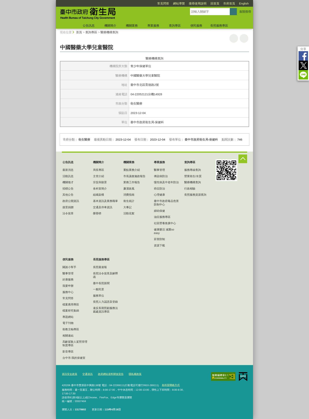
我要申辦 (68, 285)
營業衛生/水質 (193, 176)
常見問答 (163, 3)
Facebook (303, 56)
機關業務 (132, 25)
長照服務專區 (219, 25)
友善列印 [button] (233, 38)
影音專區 (68, 351)
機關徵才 (68, 182)
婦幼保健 (159, 210)
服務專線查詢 (192, 169)
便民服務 (196, 25)
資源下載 (159, 245)
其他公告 (68, 194)
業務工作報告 (131, 182)
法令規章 (68, 213)
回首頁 (214, 3)
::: (54, 1)
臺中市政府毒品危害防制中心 (166, 202)
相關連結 (68, 335)
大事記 (127, 207)
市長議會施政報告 (134, 176)
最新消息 (68, 169)
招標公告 (68, 188)
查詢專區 (175, 25)
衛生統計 (128, 201)
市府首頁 (229, 3)
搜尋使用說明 (198, 3)
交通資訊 (87, 374)
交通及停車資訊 (102, 207)
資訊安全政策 (69, 374)
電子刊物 (68, 323)
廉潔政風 (128, 188)
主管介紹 (98, 176)
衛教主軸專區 (70, 329)
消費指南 (128, 194)
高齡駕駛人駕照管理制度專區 (74, 343)
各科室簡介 (100, 188)
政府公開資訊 (70, 201)
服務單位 (98, 295)
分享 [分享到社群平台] (303, 48)
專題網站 (68, 316)
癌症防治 (159, 188)
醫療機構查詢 (109, 32)
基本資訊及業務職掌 (105, 201)
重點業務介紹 (131, 169)
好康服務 (68, 279)
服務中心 (68, 292)
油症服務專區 (162, 216)
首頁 (79, 32)
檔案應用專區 (70, 304)
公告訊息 (89, 25)
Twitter (303, 65)
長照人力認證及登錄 (105, 301)
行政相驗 (189, 188)
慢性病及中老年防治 (166, 182)
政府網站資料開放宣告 (111, 374)
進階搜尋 (245, 11)
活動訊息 (68, 176)
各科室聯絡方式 (171, 385)
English (244, 3)
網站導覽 (179, 3)
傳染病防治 (161, 176)
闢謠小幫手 (69, 267)
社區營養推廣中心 (165, 223)
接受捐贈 (68, 207)
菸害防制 (159, 239)
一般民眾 (98, 289)
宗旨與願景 (100, 182)
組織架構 (98, 194)
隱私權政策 (135, 374)
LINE (303, 75)
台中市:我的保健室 (73, 357)
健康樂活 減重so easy (164, 231)
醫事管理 (159, 169)
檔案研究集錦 (70, 310)
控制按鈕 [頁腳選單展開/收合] (242, 158)
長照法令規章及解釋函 (105, 275)
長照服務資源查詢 (195, 194)
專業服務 (153, 25)
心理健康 (159, 194)
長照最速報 (100, 267)
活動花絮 (128, 213)
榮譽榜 (97, 213)
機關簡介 (110, 25)
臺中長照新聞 (101, 283)
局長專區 (98, 169)
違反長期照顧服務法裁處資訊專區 (105, 309)
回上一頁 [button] (244, 38)
